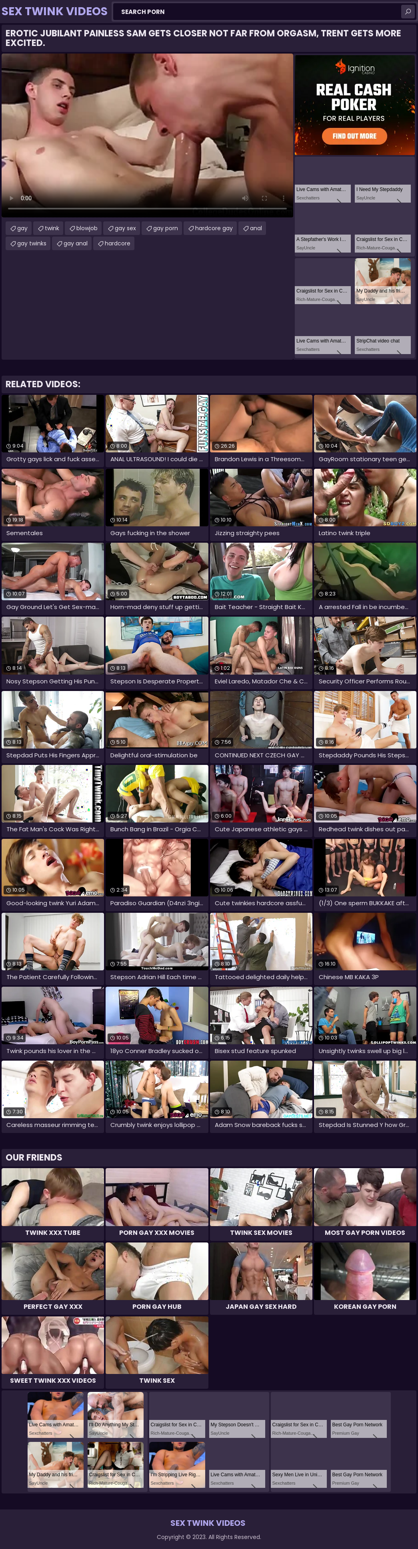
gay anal (76, 243)
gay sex (125, 228)
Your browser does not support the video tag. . (147, 135)
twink (52, 228)
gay (22, 228)
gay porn (165, 228)
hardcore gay (214, 228)
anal (256, 228)
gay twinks (31, 243)
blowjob (87, 228)
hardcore (117, 243)
